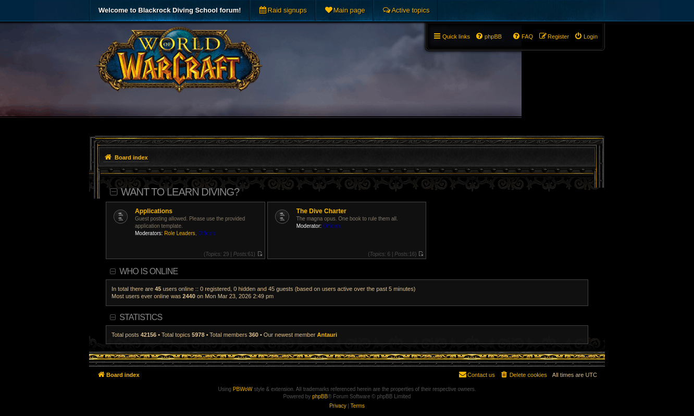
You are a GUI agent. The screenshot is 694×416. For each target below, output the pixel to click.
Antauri (327, 335)
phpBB (320, 396)
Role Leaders (179, 233)
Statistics (140, 317)
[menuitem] (282, 10)
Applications (153, 211)
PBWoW (243, 389)
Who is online (148, 271)
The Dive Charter (321, 211)
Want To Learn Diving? (180, 192)
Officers (207, 233)
